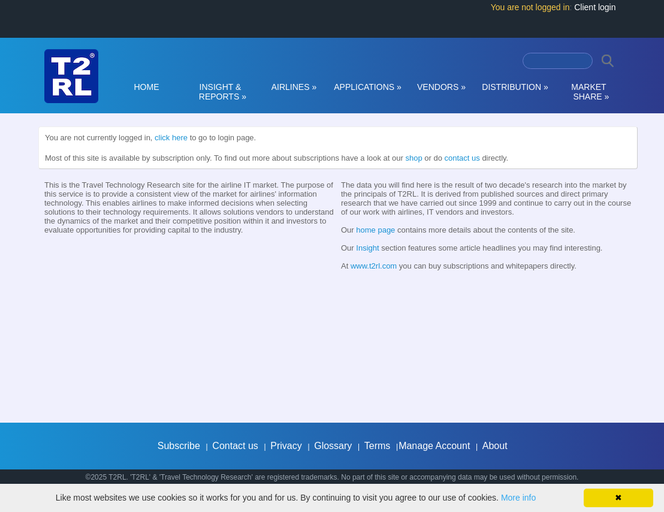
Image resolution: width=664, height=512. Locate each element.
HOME (146, 87)
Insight (367, 247)
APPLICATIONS (368, 87)
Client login (594, 7)
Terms (377, 446)
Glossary (333, 446)
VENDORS (441, 87)
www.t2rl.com (374, 265)
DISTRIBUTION (515, 87)
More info (518, 497)
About (495, 446)
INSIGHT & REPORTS (220, 91)
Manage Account (434, 446)
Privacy (285, 446)
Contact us (235, 446)
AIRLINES (294, 87)
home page (375, 229)
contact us (462, 157)
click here (171, 137)
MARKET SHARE (589, 91)
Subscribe (179, 446)
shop (413, 157)
